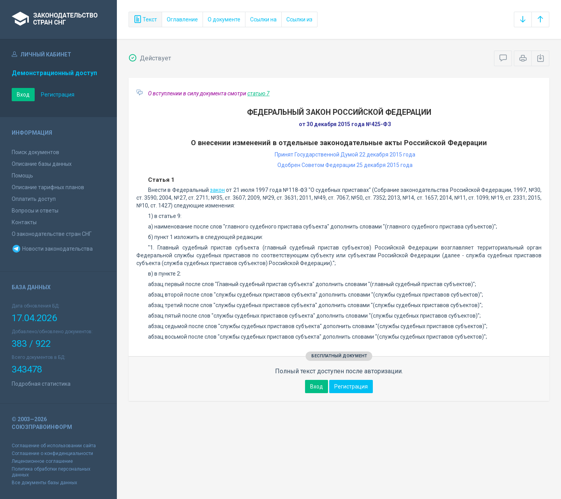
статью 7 (258, 93)
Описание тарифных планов (48, 187)
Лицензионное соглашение (42, 461)
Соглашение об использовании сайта (54, 445)
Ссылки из (299, 19)
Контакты (24, 222)
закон (217, 190)
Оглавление (182, 19)
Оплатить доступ (34, 199)
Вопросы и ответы (35, 210)
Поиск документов (35, 152)
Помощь (22, 175)
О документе (224, 19)
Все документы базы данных (44, 482)
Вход (23, 94)
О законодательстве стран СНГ (52, 234)
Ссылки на (263, 19)
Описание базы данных (42, 164)
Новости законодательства (52, 248)
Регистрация (57, 94)
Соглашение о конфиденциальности (52, 453)
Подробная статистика (41, 384)
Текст (145, 19)
